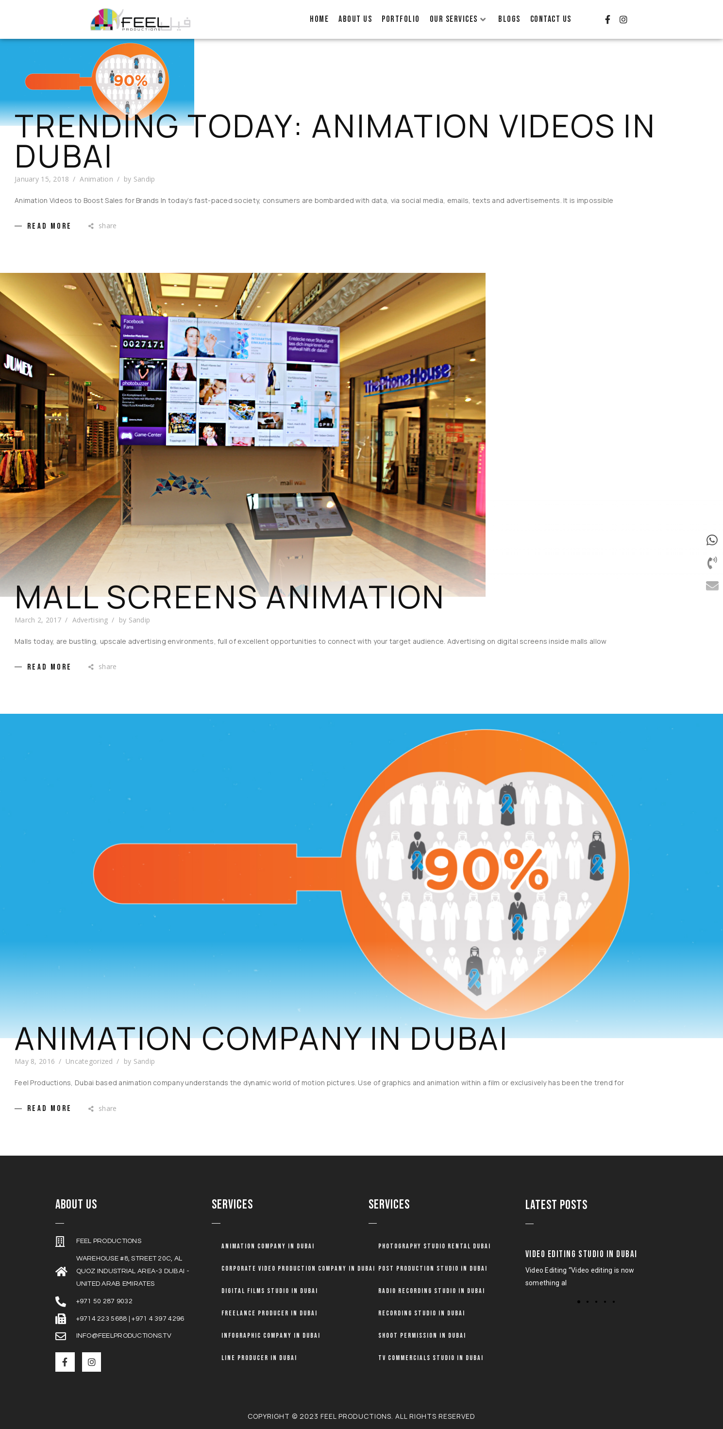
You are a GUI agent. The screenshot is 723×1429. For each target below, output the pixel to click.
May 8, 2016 (35, 1061)
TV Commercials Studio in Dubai (431, 1358)
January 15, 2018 (42, 179)
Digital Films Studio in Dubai (269, 1291)
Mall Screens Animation (230, 597)
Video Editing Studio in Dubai (581, 1254)
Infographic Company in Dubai (270, 1335)
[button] (578, 1301)
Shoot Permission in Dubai (422, 1335)
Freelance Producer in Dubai (269, 1313)
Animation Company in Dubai (262, 1038)
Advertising (90, 619)
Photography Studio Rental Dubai (434, 1246)
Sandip (144, 179)
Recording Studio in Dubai (421, 1313)
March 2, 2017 (38, 619)
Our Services (458, 19)
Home (319, 19)
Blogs (509, 19)
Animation (96, 179)
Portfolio (401, 19)
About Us (355, 19)
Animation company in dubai (268, 1246)
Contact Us (551, 19)
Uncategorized (89, 1061)
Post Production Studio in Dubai (433, 1268)
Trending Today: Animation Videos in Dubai (335, 141)
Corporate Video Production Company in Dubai (298, 1268)
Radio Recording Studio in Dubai (431, 1291)
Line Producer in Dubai (259, 1358)
